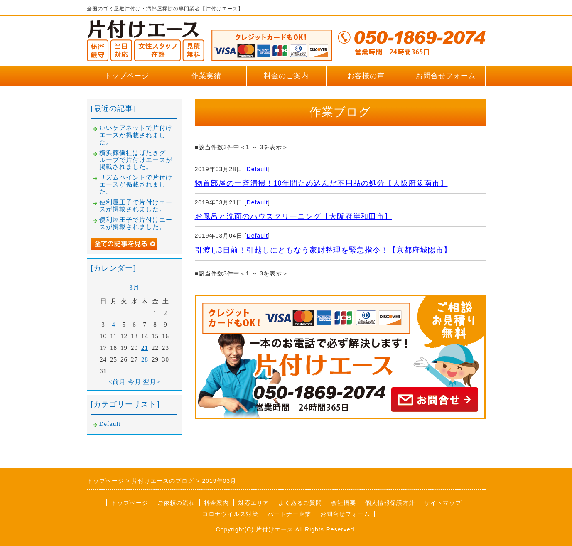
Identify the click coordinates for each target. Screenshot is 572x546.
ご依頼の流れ (176, 502)
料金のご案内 (286, 76)
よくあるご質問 (300, 502)
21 (144, 347)
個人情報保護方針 (390, 502)
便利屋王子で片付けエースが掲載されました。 (135, 206)
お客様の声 (366, 76)
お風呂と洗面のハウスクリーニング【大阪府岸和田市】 (293, 216)
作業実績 (206, 76)
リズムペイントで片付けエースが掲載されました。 (135, 184)
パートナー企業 (289, 514)
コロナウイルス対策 (230, 514)
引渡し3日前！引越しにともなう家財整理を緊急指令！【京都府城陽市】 (323, 250)
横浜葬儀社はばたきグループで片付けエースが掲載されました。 (135, 160)
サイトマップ (443, 502)
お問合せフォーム (446, 76)
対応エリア (253, 502)
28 (144, 359)
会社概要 (343, 502)
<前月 (116, 382)
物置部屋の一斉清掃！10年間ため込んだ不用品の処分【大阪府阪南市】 (321, 183)
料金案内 (216, 502)
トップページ (126, 76)
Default (257, 169)
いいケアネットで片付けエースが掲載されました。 (135, 135)
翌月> (151, 382)
